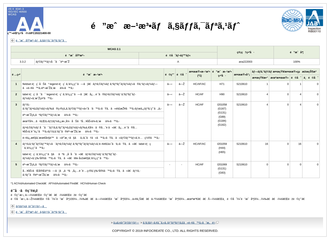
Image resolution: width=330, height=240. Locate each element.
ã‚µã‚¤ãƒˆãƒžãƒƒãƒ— (126, 222)
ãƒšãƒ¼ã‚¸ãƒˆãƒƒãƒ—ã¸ (31, 206)
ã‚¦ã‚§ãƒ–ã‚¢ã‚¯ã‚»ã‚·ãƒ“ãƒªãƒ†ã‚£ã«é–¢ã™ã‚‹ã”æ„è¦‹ (181, 222)
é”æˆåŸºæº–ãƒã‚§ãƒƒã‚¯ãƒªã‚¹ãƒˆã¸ (41, 40)
